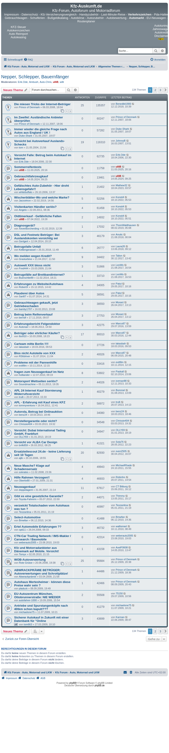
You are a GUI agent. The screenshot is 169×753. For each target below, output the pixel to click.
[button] (165, 90)
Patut (119, 283)
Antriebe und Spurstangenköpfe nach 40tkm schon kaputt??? (41, 607)
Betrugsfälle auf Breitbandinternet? (39, 274)
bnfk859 (23, 445)
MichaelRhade (124, 465)
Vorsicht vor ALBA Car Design (35, 442)
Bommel (120, 390)
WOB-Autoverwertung (30, 559)
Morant (120, 302)
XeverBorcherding (29, 228)
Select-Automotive (27, 517)
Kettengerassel (27, 249)
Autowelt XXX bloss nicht (32, 265)
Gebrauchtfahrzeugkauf (31, 176)
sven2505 (121, 451)
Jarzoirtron (25, 200)
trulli (21, 397)
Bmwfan (23, 520)
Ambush (33, 82)
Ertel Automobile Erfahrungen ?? (37, 526)
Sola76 (120, 441)
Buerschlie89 (26, 277)
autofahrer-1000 (28, 600)
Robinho (120, 477)
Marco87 (121, 323)
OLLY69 (23, 436)
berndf (22, 317)
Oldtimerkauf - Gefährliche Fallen (37, 216)
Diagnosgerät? (24, 225)
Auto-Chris (46, 82)
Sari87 (22, 296)
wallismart (121, 526)
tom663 (28, 624)
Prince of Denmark (29, 107)
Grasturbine (25, 259)
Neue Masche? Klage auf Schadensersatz (32, 467)
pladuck (23, 588)
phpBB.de (100, 685)
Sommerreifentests (27, 167)
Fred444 (23, 268)
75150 (119, 593)
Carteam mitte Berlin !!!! (31, 344)
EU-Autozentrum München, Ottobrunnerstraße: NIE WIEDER (37, 595)
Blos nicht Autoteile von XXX (34, 353)
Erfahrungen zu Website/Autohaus (38, 284)
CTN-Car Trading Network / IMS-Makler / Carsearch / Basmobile (42, 537)
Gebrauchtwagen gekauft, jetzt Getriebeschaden (36, 304)
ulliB (55, 82)
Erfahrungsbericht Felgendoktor (37, 324)
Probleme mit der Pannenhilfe (35, 362)
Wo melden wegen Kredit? (33, 256)
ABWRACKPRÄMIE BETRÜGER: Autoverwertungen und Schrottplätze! (41, 571)
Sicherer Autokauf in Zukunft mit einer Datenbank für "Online (41, 619)
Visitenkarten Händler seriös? (35, 207)
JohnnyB (121, 140)
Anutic (119, 234)
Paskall (120, 371)
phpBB (72, 683)
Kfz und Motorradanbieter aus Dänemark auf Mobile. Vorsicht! (36, 549)
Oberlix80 (24, 480)
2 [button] (155, 90)
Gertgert (23, 241)
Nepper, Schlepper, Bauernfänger (35, 76)
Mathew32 (121, 185)
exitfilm (23, 365)
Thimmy (120, 495)
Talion (119, 255)
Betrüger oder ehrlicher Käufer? (37, 333)
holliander (24, 375)
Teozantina (25, 512)
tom (21, 147)
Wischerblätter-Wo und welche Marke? (41, 197)
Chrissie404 (25, 424)
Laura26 (120, 246)
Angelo (23, 210)
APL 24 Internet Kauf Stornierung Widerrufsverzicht (38, 392)
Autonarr (24, 327)
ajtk (21, 458)
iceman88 (121, 380)
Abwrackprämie (27, 576)
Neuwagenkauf (24, 486)
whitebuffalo (25, 192)
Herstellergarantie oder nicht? (35, 421)
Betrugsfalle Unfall (27, 246)
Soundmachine (27, 384)
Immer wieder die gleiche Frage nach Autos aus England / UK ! (40, 130)
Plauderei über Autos (29, 293)
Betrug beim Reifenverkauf (33, 314)
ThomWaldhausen (126, 225)
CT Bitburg (122, 486)
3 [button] (160, 90)
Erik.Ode (23, 82)
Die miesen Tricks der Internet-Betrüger (42, 104)
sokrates (24, 472)
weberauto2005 (27, 542)
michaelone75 (27, 612)
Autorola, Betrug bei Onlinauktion (38, 411)
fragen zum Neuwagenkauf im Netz (39, 372)
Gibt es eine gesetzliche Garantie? (38, 496)
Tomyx (22, 554)
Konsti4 (120, 197)
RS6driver (24, 356)
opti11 (22, 529)
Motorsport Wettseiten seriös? (36, 381)
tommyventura (27, 405)
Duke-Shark (25, 135)
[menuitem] (28, 59)
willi (62, 82)
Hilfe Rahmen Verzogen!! (32, 477)
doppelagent (26, 489)
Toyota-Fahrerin (28, 499)
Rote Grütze (25, 562)
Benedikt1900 (123, 103)
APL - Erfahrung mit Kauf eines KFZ (39, 402)
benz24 (23, 414)
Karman (120, 617)
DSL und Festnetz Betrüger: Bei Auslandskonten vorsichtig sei (36, 236)
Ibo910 (23, 336)
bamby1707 (25, 309)
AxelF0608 (122, 547)
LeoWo (120, 265)
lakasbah (24, 347)
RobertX (23, 287)
